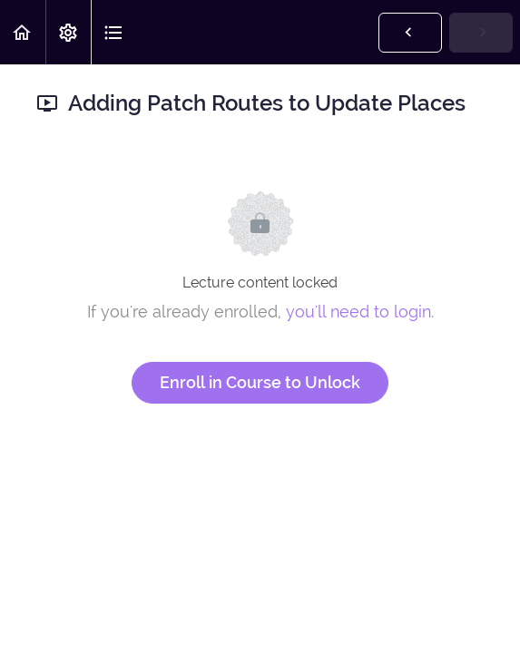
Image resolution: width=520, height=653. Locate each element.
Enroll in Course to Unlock (260, 382)
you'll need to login (358, 311)
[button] (22, 32)
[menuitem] (68, 32)
